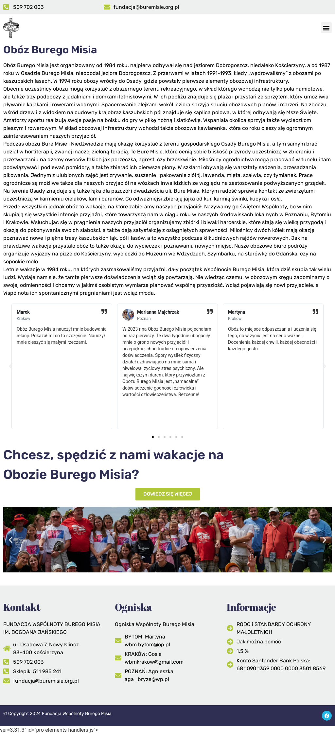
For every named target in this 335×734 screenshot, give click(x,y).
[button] (326, 27)
